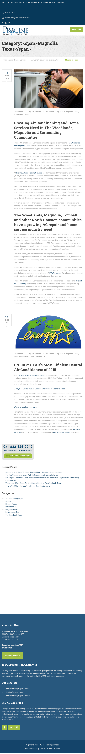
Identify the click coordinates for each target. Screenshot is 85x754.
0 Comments (19, 113)
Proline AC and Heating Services (29, 174)
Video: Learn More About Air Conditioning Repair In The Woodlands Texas (33, 484)
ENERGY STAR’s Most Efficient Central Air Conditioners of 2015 (48, 368)
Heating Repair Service (14, 693)
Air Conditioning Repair (55, 113)
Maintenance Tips (21, 357)
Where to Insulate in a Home (25, 408)
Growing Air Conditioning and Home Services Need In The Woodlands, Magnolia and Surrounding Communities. (46, 130)
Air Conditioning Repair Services (18, 697)
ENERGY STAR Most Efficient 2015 (31, 376)
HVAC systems (55, 274)
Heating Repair (11, 505)
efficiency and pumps (61, 433)
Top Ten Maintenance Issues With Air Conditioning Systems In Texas (31, 476)
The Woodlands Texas (38, 357)
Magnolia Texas (71, 113)
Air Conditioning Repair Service (17, 690)
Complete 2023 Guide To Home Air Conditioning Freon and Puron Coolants (33, 473)
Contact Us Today (12, 657)
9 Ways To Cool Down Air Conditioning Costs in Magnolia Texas (39, 390)
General (8, 502)
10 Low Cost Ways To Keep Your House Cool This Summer (27, 487)
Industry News (10, 508)
